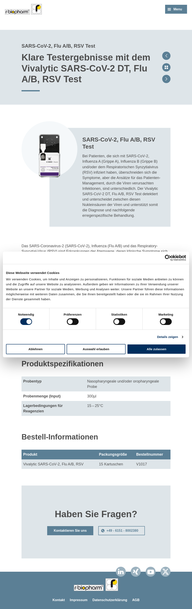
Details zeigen (167, 337)
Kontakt (59, 600)
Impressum (78, 600)
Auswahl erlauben (96, 349)
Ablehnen (35, 349)
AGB (136, 600)
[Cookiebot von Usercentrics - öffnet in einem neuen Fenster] (168, 258)
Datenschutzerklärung (109, 600)
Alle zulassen (156, 349)
